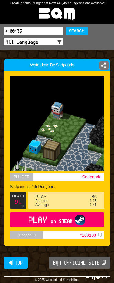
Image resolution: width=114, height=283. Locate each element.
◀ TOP (15, 263)
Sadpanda (92, 177)
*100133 (91, 235)
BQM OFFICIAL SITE (79, 263)
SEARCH (77, 31)
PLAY (57, 220)
